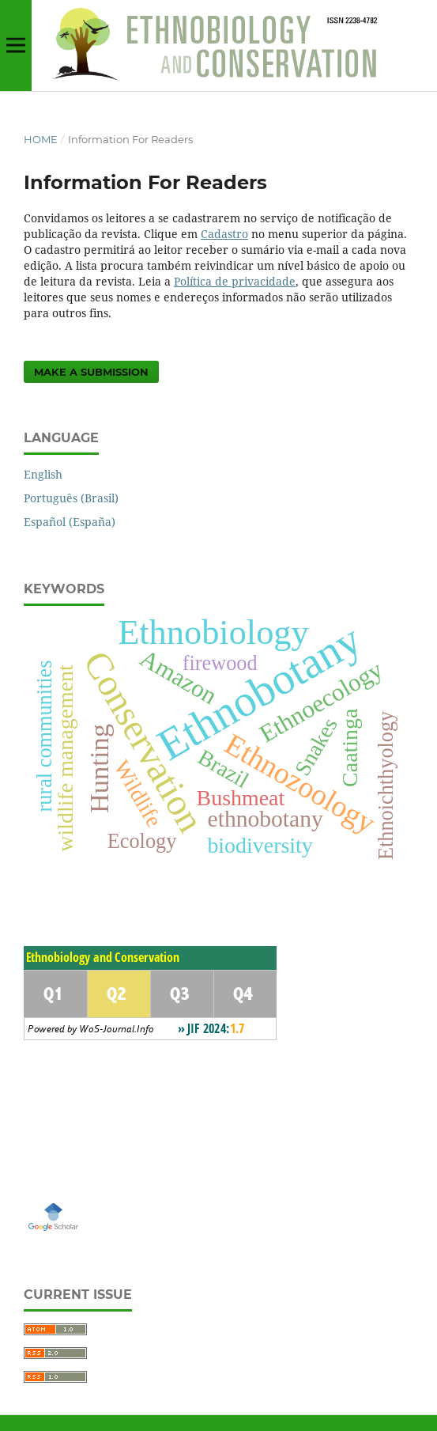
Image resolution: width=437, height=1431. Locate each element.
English (43, 474)
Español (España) (69, 521)
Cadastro (224, 233)
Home (41, 139)
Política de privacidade (235, 281)
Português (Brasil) (71, 497)
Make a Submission (91, 371)
